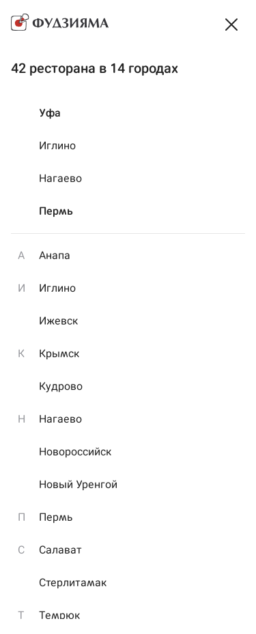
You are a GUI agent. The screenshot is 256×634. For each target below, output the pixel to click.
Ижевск (58, 320)
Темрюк (59, 615)
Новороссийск (75, 451)
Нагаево (60, 178)
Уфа (50, 112)
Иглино (57, 145)
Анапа (54, 255)
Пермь (56, 211)
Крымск (59, 353)
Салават (60, 549)
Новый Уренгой (78, 484)
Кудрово (61, 386)
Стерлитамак (72, 582)
